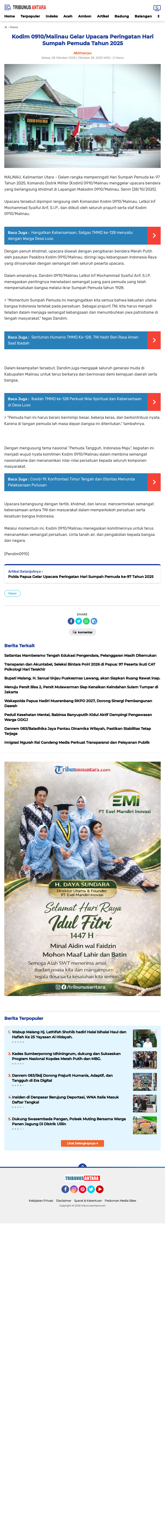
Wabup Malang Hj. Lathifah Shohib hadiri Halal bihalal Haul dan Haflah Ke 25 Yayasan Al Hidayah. (69, 1034)
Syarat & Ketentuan (88, 1200)
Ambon (84, 16)
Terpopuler (30, 16)
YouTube (103, 1191)
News (12, 593)
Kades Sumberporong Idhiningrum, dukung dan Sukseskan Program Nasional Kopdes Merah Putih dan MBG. (66, 1056)
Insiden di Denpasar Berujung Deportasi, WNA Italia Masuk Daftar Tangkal (65, 1099)
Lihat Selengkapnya (82, 1143)
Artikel (103, 16)
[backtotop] (82, 1167)
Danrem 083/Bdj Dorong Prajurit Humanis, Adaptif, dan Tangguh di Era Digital (62, 1078)
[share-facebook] (71, 621)
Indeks (52, 16)
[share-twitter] (78, 621)
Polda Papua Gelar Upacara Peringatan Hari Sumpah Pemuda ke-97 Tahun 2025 (81, 576)
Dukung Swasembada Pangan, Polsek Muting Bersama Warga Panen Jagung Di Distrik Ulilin (69, 1121)
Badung (122, 16)
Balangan (143, 16)
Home (9, 16)
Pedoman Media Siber (120, 1200)
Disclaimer (63, 1200)
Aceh (67, 16)
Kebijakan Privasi (41, 1200)
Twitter (93, 1191)
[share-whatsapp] (86, 621)
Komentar (83, 632)
